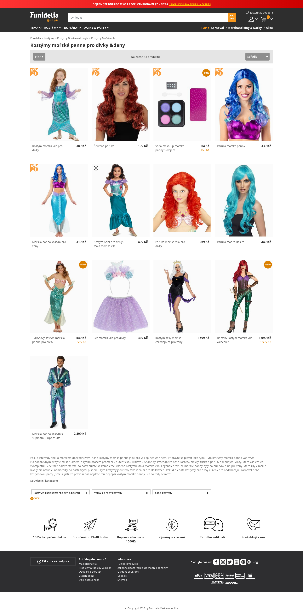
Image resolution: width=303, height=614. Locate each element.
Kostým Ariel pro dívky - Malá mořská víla (109, 244)
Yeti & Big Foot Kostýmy (108, 493)
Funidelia (35, 38)
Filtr (38, 56)
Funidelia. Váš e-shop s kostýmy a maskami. (44, 17)
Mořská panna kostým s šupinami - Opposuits (47, 436)
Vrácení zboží (86, 575)
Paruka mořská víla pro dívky (170, 244)
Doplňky (71, 28)
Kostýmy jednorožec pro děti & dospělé (57, 493)
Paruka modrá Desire (230, 242)
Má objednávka (88, 563)
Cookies (122, 575)
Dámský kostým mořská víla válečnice (234, 340)
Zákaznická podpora (53, 561)
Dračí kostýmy (163, 493)
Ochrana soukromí (128, 571)
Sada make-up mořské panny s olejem (169, 148)
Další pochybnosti (89, 580)
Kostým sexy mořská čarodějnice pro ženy (168, 340)
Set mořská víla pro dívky (110, 338)
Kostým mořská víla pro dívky (47, 148)
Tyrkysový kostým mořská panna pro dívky (48, 340)
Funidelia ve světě (127, 563)
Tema (34, 28)
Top (204, 28)
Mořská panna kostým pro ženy (49, 244)
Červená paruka (104, 146)
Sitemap (122, 580)
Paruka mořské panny (231, 146)
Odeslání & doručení (90, 571)
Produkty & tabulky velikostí (95, 568)
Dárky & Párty (95, 28)
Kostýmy (51, 28)
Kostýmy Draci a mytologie (72, 38)
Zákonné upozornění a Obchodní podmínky (142, 568)
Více (37, 498)
